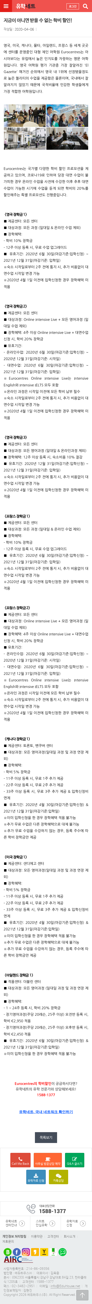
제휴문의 (8, 1242)
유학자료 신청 (36, 1178)
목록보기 (46, 1138)
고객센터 (53, 1236)
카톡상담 (58, 1178)
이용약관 (37, 1236)
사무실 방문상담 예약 (47, 1161)
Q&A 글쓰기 (74, 1161)
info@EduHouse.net (65, 1286)
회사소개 (69, 1236)
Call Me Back (20, 1161)
